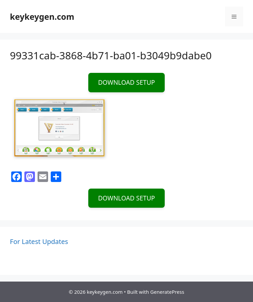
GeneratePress (167, 291)
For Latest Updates (39, 241)
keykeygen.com (42, 16)
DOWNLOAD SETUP (126, 82)
